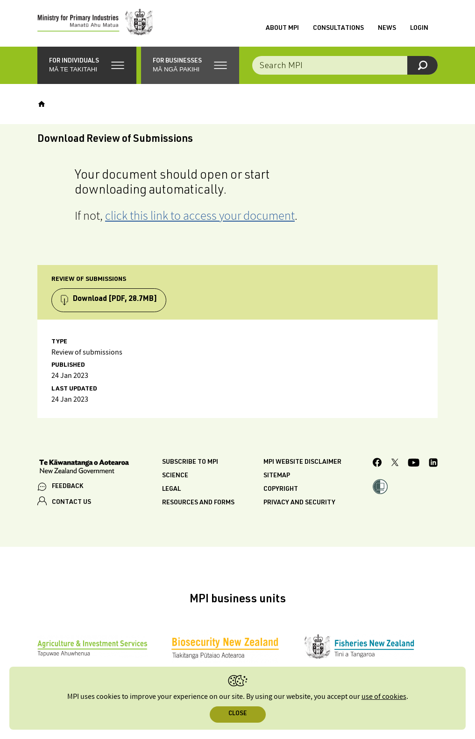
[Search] (422, 65)
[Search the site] (345, 65)
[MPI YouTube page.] (413, 464)
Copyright (280, 489)
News (387, 28)
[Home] (41, 104)
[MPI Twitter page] (394, 464)
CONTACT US (71, 502)
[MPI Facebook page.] (377, 464)
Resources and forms (198, 503)
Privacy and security (299, 503)
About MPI (282, 28)
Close (237, 714)
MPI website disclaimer (302, 462)
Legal (171, 489)
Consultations (338, 28)
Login (419, 28)
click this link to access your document (200, 215)
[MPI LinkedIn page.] (433, 464)
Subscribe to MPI (190, 462)
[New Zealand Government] (84, 467)
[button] (86, 65)
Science (175, 476)
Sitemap (276, 476)
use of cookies (384, 697)
